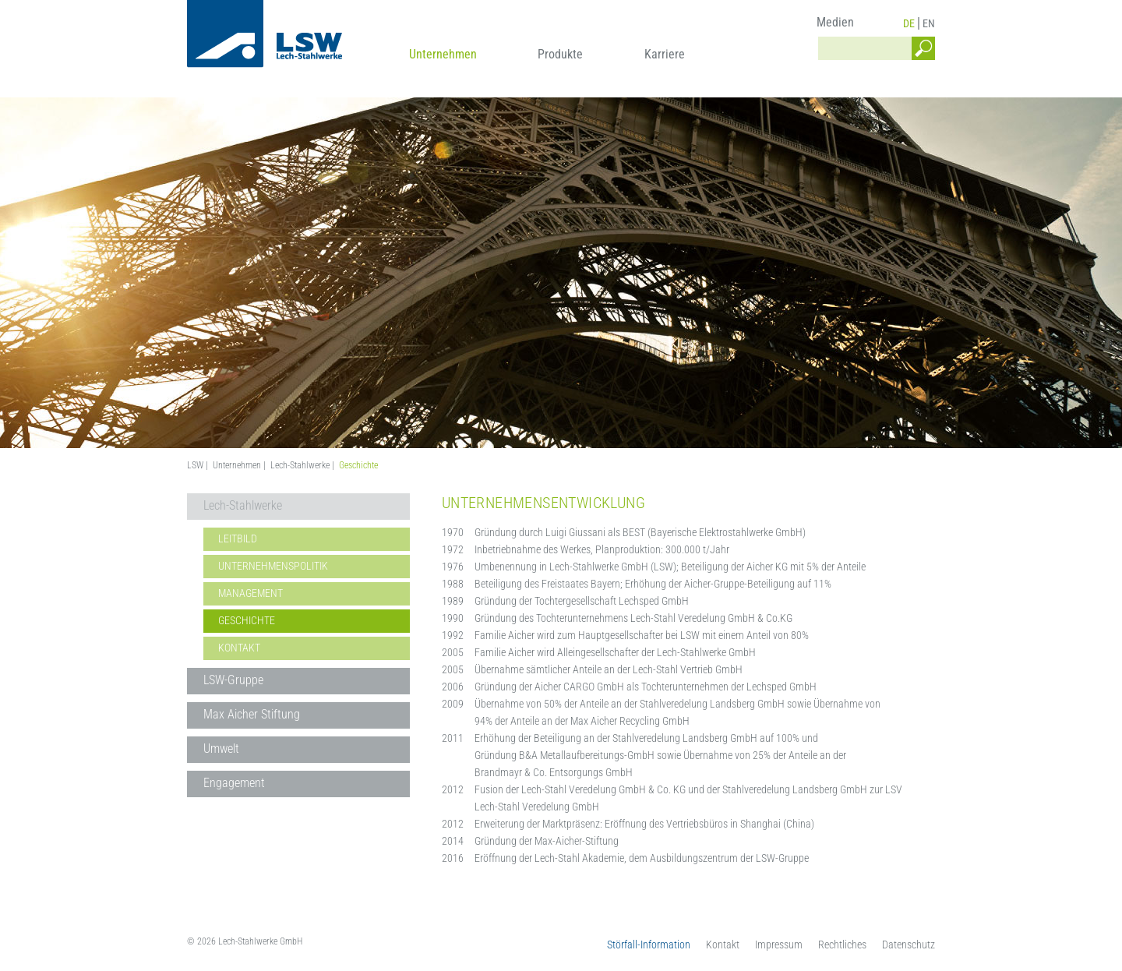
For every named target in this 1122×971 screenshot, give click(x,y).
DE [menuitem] (909, 23)
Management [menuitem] (250, 593)
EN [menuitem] (929, 23)
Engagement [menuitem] (234, 782)
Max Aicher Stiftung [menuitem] (251, 714)
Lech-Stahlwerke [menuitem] (242, 505)
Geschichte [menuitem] (246, 620)
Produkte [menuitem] (560, 54)
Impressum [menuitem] (779, 944)
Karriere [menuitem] (664, 54)
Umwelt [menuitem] (221, 748)
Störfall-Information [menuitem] (648, 944)
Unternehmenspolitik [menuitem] (273, 566)
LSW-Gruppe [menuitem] (233, 680)
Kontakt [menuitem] (239, 647)
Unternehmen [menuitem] (443, 54)
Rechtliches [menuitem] (842, 944)
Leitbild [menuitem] (237, 538)
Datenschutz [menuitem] (908, 944)
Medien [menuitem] (835, 22)
